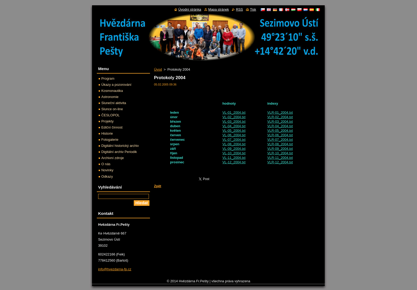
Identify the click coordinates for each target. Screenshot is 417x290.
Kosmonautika (112, 91)
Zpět (157, 186)
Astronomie (110, 97)
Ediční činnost (112, 127)
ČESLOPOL (110, 115)
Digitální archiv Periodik (119, 152)
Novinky (107, 170)
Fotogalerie (109, 140)
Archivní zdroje (112, 158)
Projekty (107, 121)
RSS (239, 9)
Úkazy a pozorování (116, 85)
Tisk (253, 9)
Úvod (158, 69)
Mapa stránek (218, 9)
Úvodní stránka (189, 9)
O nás (105, 164)
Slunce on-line (112, 109)
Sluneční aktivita (113, 103)
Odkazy (107, 176)
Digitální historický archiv (120, 146)
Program (107, 78)
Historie (107, 133)
